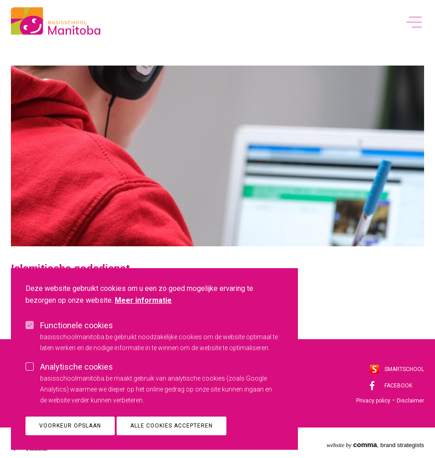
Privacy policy (373, 400)
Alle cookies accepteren (171, 438)
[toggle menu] (414, 21)
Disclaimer (410, 400)
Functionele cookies (76, 338)
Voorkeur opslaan (70, 438)
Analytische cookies (76, 379)
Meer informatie (143, 313)
